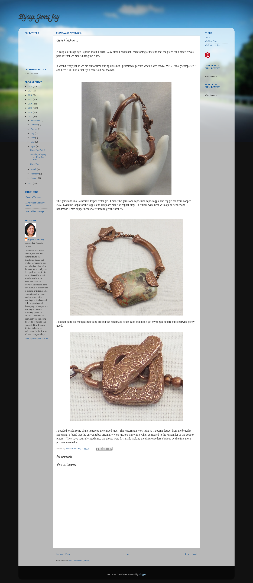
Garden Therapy (33, 197)
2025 (30, 86)
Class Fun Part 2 (37, 150)
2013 (30, 116)
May (33, 142)
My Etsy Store (211, 41)
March (34, 169)
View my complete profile (36, 338)
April (33, 146)
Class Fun (34, 164)
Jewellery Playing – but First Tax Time (38, 157)
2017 (30, 99)
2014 (30, 112)
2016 (30, 104)
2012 (30, 183)
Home (127, 554)
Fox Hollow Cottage (34, 211)
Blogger (142, 574)
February (35, 174)
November (36, 120)
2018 (30, 95)
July (33, 133)
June (33, 137)
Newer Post (63, 554)
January (34, 178)
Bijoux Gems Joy (38, 18)
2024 (30, 91)
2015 (30, 108)
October (34, 124)
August (34, 129)
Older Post (190, 554)
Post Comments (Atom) (78, 560)
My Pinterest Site (212, 45)
